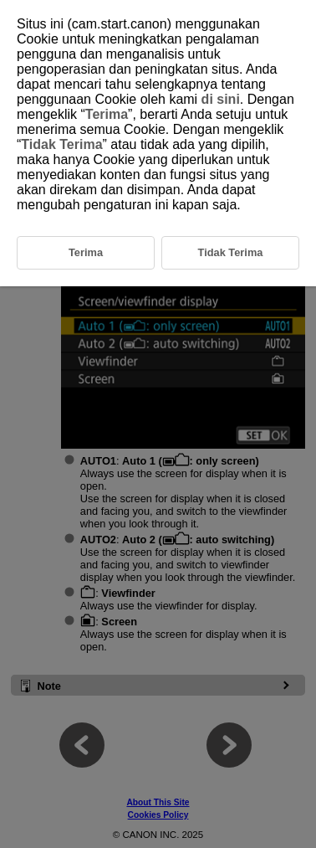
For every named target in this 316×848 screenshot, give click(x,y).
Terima (106, 114)
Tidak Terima (61, 144)
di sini (220, 99)
